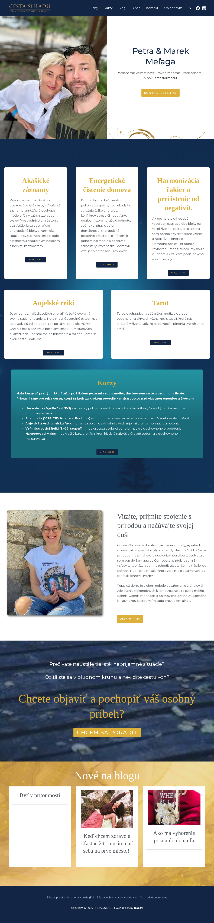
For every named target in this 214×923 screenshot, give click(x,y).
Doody (138, 907)
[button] (190, 8)
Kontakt (152, 8)
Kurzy (108, 8)
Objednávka (173, 8)
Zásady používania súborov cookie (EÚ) (70, 897)
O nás (136, 8)
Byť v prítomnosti (40, 795)
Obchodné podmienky (153, 897)
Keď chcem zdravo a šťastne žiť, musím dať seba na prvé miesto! (107, 843)
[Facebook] (198, 8)
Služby (93, 8)
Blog (122, 8)
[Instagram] (204, 8)
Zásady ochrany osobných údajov (117, 897)
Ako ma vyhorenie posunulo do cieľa (174, 836)
